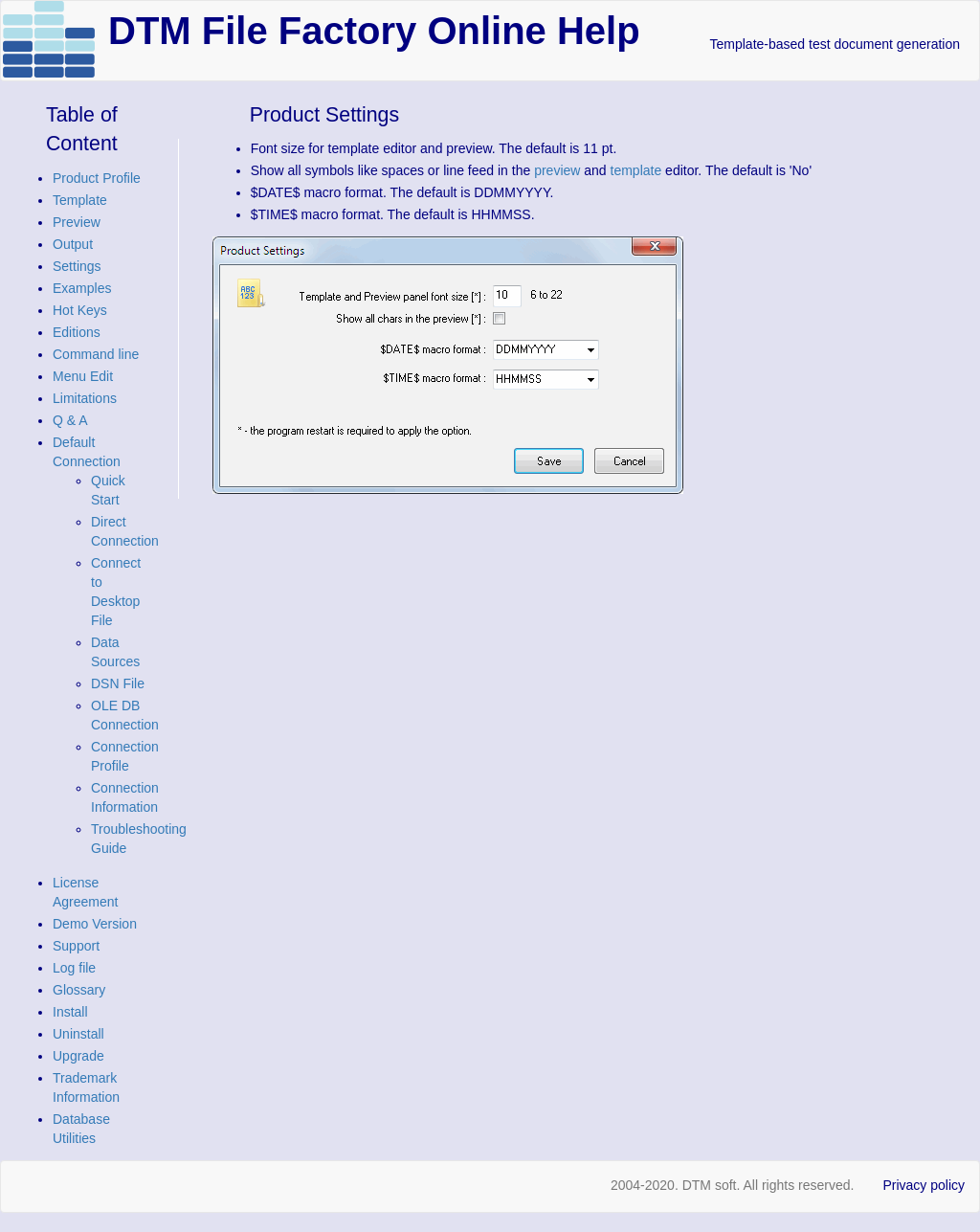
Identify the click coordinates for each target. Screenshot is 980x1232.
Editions (76, 332)
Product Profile (97, 178)
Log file (74, 967)
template (636, 170)
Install (70, 1011)
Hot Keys (80, 310)
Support (76, 945)
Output (73, 244)
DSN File (118, 683)
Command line (96, 354)
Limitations (85, 398)
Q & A (70, 420)
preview (557, 170)
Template (80, 200)
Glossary (79, 989)
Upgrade (78, 1056)
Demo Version (95, 923)
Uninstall (78, 1034)
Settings (77, 266)
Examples (82, 288)
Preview (76, 222)
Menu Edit (83, 376)
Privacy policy (923, 1185)
